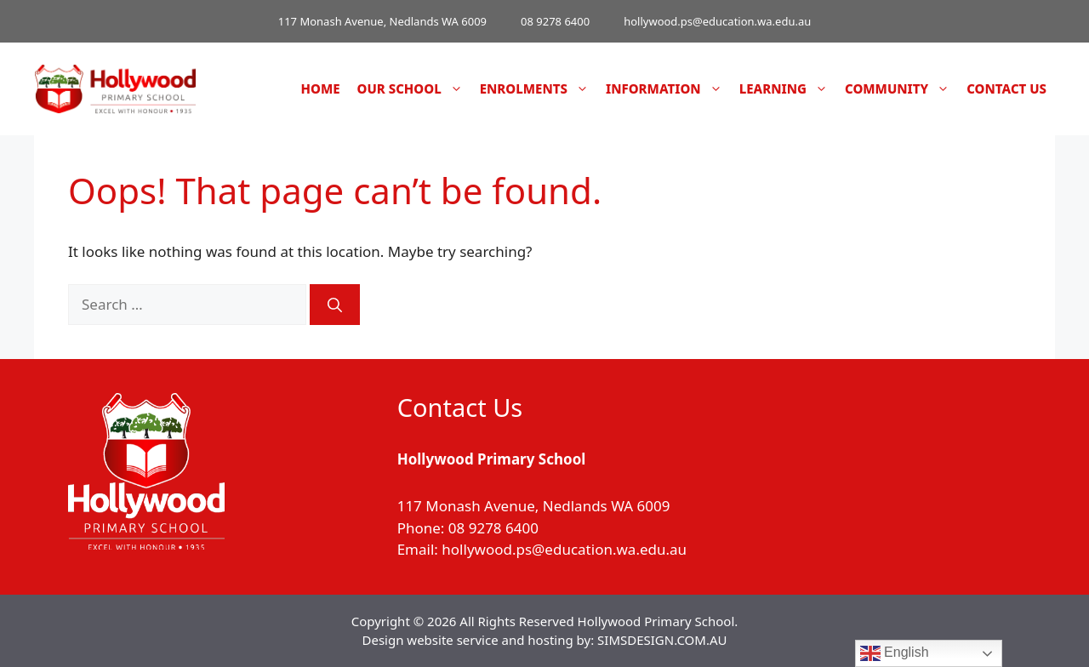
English (894, 653)
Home (320, 88)
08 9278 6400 (555, 21)
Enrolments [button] (538, 89)
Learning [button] (787, 89)
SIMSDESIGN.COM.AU (662, 639)
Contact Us (1006, 88)
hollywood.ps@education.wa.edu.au (717, 21)
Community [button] (901, 89)
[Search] (335, 304)
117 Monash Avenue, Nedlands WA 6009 (382, 21)
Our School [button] (414, 89)
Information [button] (668, 89)
